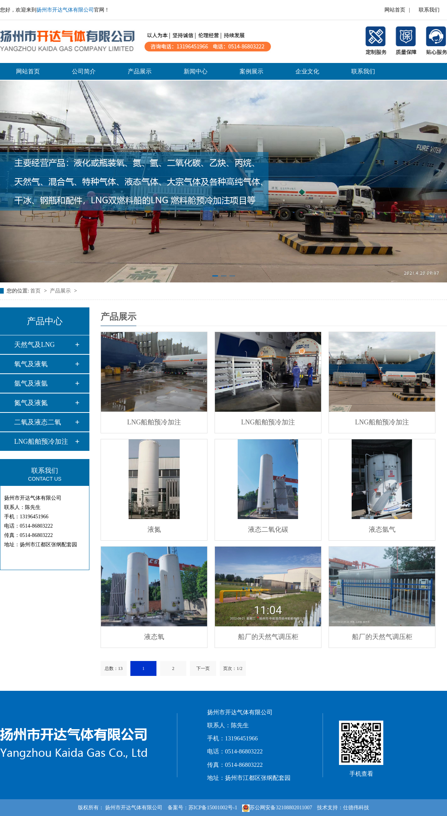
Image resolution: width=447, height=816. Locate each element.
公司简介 (84, 71)
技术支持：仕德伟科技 (343, 807)
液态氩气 (382, 529)
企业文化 (307, 71)
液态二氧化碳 (268, 529)
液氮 (154, 529)
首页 (36, 291)
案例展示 (251, 71)
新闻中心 (195, 71)
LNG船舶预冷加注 (41, 441)
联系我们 (429, 10)
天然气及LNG (34, 344)
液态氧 (154, 637)
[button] (215, 275)
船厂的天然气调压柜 (268, 637)
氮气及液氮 (31, 403)
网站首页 (394, 10)
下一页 (203, 668)
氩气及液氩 (31, 383)
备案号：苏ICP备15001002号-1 (202, 807)
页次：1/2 (232, 668)
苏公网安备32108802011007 (277, 807)
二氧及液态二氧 (37, 422)
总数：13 (114, 668)
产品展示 (140, 71)
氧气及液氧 (31, 364)
